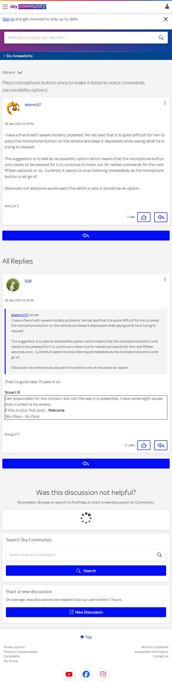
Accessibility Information (151, 652)
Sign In (166, 7)
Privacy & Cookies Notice (20, 652)
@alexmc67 (20, 315)
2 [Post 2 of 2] (12, 434)
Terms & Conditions (154, 647)
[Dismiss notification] (166, 19)
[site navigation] (5, 7)
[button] (165, 102)
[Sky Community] (28, 7)
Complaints (11, 656)
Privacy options (14, 647)
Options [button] (8, 72)
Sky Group (11, 661)
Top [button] (88, 637)
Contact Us (160, 656)
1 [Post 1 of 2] (12, 206)
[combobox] (77, 37)
